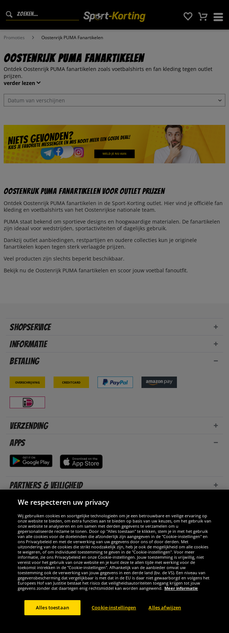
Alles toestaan (52, 617)
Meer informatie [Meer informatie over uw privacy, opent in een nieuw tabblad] (181, 597)
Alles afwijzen (164, 617)
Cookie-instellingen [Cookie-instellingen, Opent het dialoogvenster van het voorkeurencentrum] (114, 617)
